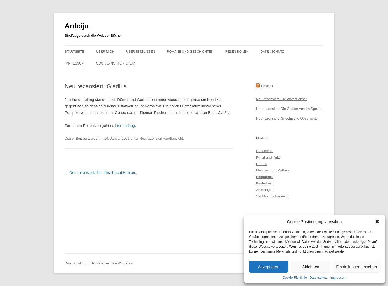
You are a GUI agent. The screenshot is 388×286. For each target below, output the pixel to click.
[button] (377, 221)
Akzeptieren (268, 266)
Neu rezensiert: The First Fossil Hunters (100, 172)
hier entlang (125, 125)
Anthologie (264, 190)
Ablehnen (310, 266)
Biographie (264, 177)
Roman (261, 164)
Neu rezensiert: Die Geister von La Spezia (288, 109)
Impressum (338, 278)
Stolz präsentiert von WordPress (110, 263)
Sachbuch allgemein (271, 196)
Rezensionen (237, 51)
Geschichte (264, 151)
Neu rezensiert (151, 138)
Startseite (74, 51)
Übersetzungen (140, 51)
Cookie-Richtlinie (295, 278)
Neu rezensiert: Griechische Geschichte (287, 118)
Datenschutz (319, 278)
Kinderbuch (265, 183)
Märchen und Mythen (272, 170)
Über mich (105, 51)
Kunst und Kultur (269, 157)
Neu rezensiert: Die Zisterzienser (281, 99)
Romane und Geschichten (190, 51)
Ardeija (76, 26)
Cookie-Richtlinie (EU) (115, 63)
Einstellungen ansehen (356, 266)
